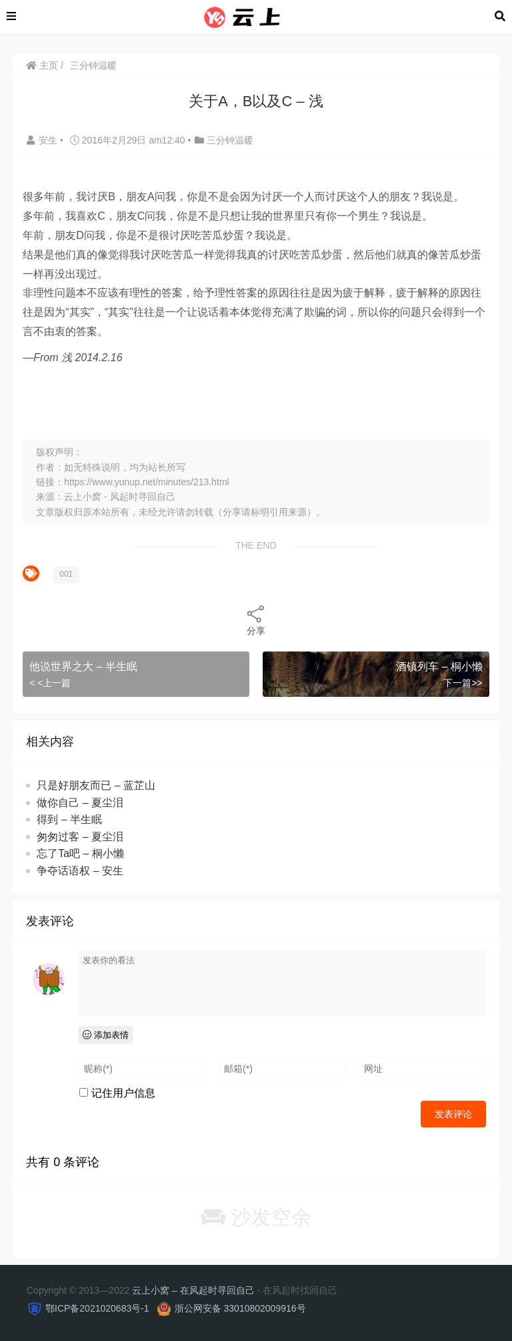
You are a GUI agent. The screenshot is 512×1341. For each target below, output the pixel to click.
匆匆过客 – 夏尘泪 (80, 836)
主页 (42, 65)
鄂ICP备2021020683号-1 (97, 1308)
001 (66, 574)
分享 (256, 619)
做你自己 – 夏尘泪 (80, 802)
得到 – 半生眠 (69, 819)
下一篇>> (462, 683)
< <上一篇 (50, 683)
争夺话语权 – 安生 (80, 870)
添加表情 (106, 1035)
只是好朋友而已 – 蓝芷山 (96, 785)
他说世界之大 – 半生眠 (83, 666)
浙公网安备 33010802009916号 (240, 1308)
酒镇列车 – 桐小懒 (439, 666)
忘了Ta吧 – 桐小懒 (80, 853)
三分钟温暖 (93, 65)
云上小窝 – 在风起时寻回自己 (193, 1290)
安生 (43, 140)
